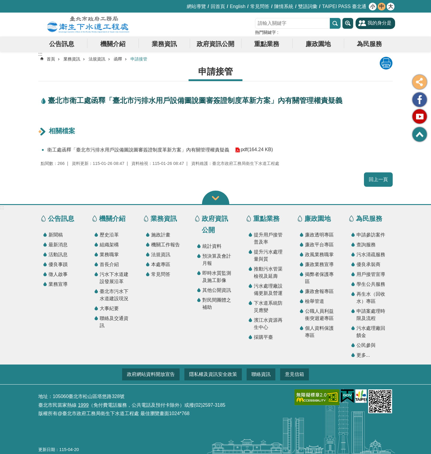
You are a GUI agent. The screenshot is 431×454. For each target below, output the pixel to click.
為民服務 (369, 43)
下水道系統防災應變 (268, 306)
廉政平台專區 (319, 244)
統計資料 (211, 246)
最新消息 (58, 244)
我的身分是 (379, 22)
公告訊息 (61, 43)
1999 (83, 405)
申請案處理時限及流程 (370, 315)
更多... (363, 355)
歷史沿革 (109, 234)
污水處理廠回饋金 (370, 332)
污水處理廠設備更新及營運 (268, 289)
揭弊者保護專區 (319, 278)
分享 (419, 82)
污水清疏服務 (370, 254)
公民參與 (366, 345)
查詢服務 (366, 244)
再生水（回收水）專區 (370, 297)
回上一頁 (378, 179)
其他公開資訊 (216, 290)
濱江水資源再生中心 (268, 324)
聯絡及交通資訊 (114, 322)
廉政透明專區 (319, 234)
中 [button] (381, 6)
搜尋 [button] (335, 23)
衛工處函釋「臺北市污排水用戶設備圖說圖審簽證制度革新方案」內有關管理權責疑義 (138, 149)
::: (2, 207)
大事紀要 (109, 308)
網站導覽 (196, 6)
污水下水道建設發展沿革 (114, 278)
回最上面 (419, 134)
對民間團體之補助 (216, 303)
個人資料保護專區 (319, 332)
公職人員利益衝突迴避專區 (319, 315)
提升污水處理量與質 (268, 255)
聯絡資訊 (261, 374)
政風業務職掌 (319, 254)
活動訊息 (58, 254)
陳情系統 (283, 6)
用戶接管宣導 (370, 274)
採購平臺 (263, 337)
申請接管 (138, 59)
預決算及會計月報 (216, 259)
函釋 (118, 59)
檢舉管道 (314, 301)
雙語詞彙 (307, 6)
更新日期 (46, 449)
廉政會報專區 (319, 291)
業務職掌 (109, 254)
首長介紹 (109, 264)
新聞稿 (55, 234)
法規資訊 (97, 59)
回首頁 (218, 6)
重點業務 (266, 43)
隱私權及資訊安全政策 (213, 374)
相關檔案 (62, 131)
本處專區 (160, 264)
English (237, 6)
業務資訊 (164, 43)
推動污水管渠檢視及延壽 (268, 272)
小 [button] (372, 6)
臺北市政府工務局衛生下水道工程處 (88, 25)
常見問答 (259, 6)
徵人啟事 (58, 274)
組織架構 (109, 244)
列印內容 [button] (386, 63)
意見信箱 (294, 374)
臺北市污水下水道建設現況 (114, 295)
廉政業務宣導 (319, 264)
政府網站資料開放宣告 (151, 374)
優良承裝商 (368, 264)
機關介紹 (112, 43)
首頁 (51, 59)
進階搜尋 (347, 23)
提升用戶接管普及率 (268, 238)
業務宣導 (58, 284)
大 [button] (390, 6)
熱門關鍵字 (265, 32)
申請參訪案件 (370, 234)
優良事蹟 (58, 264)
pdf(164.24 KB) (257, 149)
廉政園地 (318, 43)
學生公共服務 (370, 284)
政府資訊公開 (215, 43)
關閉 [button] (215, 197)
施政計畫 (160, 234)
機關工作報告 (165, 244)
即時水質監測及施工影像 (216, 277)
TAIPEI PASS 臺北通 (344, 6)
